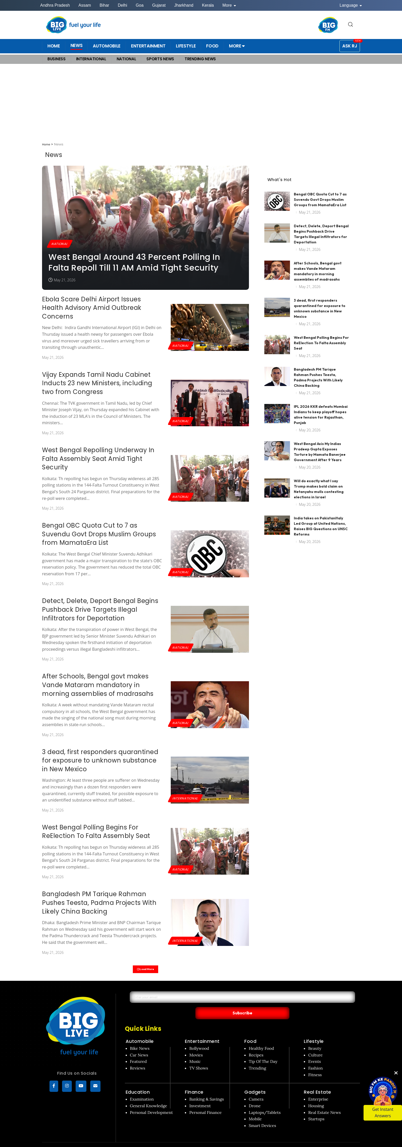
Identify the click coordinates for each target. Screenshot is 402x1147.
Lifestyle (314, 1031)
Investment (200, 1096)
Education (138, 1082)
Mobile (255, 1109)
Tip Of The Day (263, 1051)
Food (250, 1031)
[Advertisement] (201, 103)
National (61, 243)
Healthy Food (261, 1038)
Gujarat (158, 5)
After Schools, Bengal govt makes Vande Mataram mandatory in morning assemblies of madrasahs (98, 685)
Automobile (140, 1031)
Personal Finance (205, 1102)
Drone (254, 1096)
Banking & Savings (206, 1089)
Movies (196, 1045)
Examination (142, 1089)
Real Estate (317, 1082)
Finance (194, 1082)
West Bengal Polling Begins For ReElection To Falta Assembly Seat (96, 831)
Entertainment (202, 1031)
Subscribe (291, 1002)
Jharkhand (183, 5)
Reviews (137, 1058)
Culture (315, 1045)
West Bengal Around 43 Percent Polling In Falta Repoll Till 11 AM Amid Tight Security (134, 262)
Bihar (104, 5)
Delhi (122, 5)
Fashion (315, 1058)
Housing (316, 1096)
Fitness (315, 1064)
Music (195, 1051)
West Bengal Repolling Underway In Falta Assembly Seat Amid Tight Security (98, 458)
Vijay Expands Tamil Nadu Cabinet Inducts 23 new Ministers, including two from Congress (97, 383)
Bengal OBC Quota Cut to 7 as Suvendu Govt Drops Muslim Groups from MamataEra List (99, 534)
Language (351, 5)
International (187, 797)
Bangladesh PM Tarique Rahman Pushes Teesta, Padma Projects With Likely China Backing (99, 902)
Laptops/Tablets (264, 1102)
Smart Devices (262, 1115)
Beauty (314, 1038)
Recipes (256, 1045)
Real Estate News (324, 1102)
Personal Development (151, 1102)
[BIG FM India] (328, 25)
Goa (140, 5)
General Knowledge (148, 1096)
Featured (138, 1051)
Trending (257, 1058)
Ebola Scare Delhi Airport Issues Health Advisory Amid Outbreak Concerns (92, 308)
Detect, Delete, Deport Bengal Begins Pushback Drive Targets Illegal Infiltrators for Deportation (100, 609)
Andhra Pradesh (55, 5)
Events (314, 1051)
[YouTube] (81, 1087)
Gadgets (255, 1082)
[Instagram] (67, 1087)
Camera (256, 1089)
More (229, 5)
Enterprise (318, 1089)
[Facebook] (53, 1087)
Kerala (208, 5)
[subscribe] (95, 1087)
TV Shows (198, 1058)
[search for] (350, 25)
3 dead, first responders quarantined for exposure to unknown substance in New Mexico (100, 760)
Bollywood (199, 1038)
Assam (84, 5)
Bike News (140, 1038)
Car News (139, 1045)
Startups (316, 1109)
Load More (145, 970)
